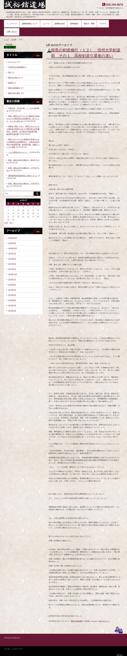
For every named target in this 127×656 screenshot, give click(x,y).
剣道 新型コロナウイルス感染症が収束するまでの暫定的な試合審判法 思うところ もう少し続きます (22, 118)
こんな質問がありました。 (18, 152)
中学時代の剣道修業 (16, 67)
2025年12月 (12, 238)
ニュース (46, 24)
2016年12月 (12, 274)
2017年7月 (12, 253)
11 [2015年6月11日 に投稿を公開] (23, 210)
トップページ (11, 24)
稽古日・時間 (89, 24)
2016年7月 (12, 279)
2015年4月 (12, 300)
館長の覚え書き (14, 93)
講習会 (10, 83)
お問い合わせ (11, 32)
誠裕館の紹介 (60, 24)
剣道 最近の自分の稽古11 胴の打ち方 (23, 160)
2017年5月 (12, 264)
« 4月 (6, 223)
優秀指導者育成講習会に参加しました (23, 176)
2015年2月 (12, 311)
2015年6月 (12, 295)
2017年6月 (12, 259)
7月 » (11, 223)
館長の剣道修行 (77, 621)
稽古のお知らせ (14, 78)
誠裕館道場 (26, 5)
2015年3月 (12, 305)
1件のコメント (104, 621)
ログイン (120, 655)
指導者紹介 (74, 24)
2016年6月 (12, 285)
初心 (10, 72)
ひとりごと (12, 62)
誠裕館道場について (30, 24)
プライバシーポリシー (12, 637)
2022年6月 (12, 243)
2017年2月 (12, 269)
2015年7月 (12, 290)
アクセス (102, 24)
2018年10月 (12, 248)
